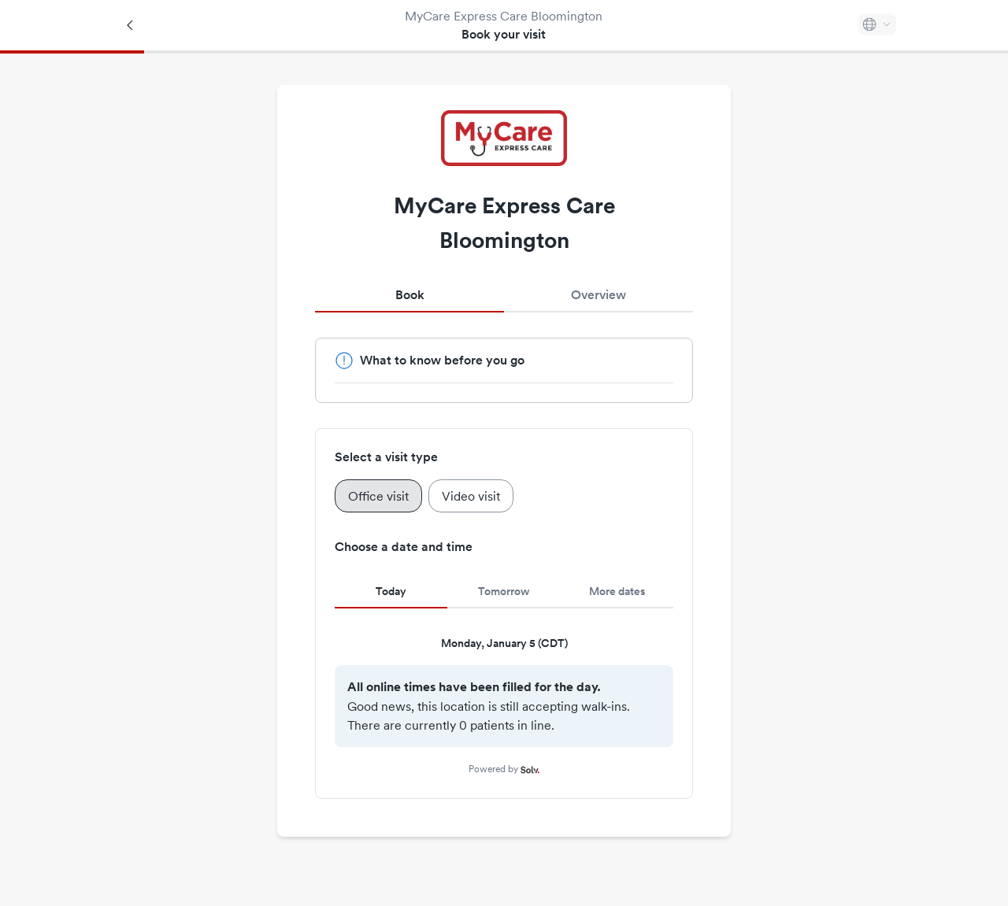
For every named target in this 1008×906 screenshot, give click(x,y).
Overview (598, 295)
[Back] (131, 25)
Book (409, 295)
